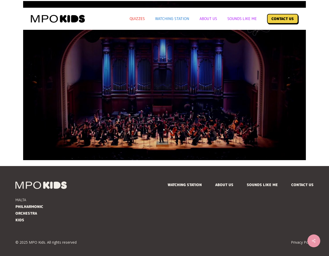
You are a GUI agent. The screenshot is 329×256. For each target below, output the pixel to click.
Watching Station (185, 184)
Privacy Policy (302, 242)
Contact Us (302, 184)
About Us (224, 184)
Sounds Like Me (262, 184)
